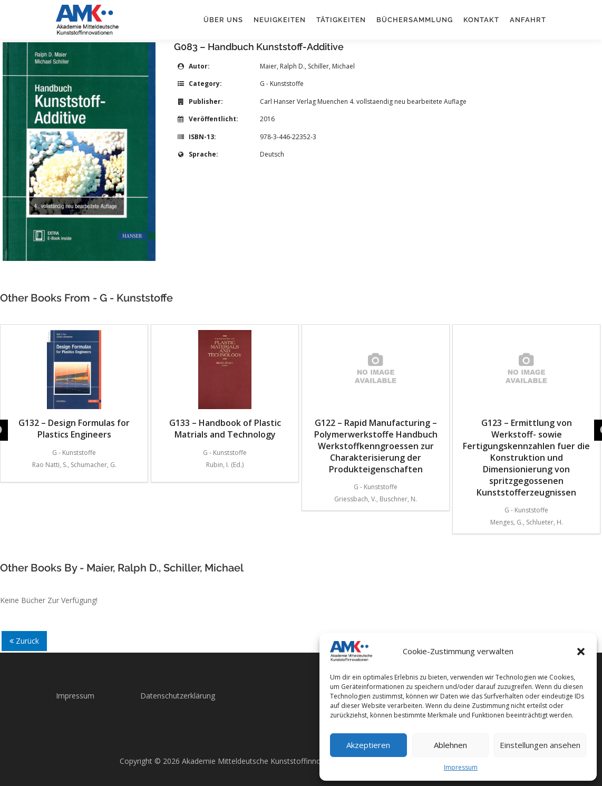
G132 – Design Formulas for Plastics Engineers (74, 385)
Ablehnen (450, 745)
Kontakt (481, 20)
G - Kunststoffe (282, 83)
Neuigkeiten (280, 20)
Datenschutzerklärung (177, 696)
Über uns (223, 20)
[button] (581, 651)
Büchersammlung (414, 20)
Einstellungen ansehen (540, 745)
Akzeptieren (368, 745)
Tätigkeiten (341, 20)
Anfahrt (528, 20)
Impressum (461, 767)
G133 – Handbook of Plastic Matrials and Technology (225, 385)
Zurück (24, 641)
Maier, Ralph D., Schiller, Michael (307, 66)
